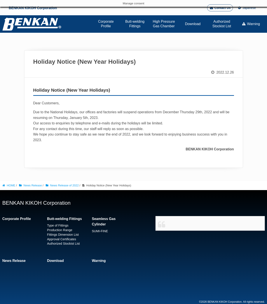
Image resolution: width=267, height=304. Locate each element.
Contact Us (220, 8)
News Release (14, 261)
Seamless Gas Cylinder (104, 221)
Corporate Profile (16, 219)
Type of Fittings (57, 225)
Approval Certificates (61, 239)
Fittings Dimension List (63, 234)
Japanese (246, 8)
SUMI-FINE (100, 231)
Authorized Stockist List (63, 243)
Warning (99, 261)
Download (55, 261)
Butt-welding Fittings (64, 219)
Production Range (59, 230)
